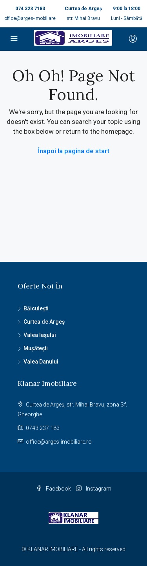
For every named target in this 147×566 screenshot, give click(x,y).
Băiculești (36, 308)
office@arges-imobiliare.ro (59, 442)
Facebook (53, 488)
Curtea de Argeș (44, 322)
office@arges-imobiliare (30, 18)
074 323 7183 (30, 8)
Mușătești (36, 348)
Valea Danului (41, 361)
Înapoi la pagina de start (73, 151)
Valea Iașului (40, 335)
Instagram (93, 488)
